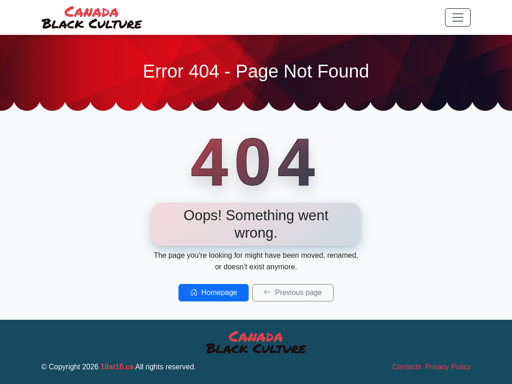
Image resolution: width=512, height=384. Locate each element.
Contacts (406, 367)
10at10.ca (117, 367)
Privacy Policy (448, 367)
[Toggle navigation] (458, 17)
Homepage (213, 292)
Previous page (293, 292)
